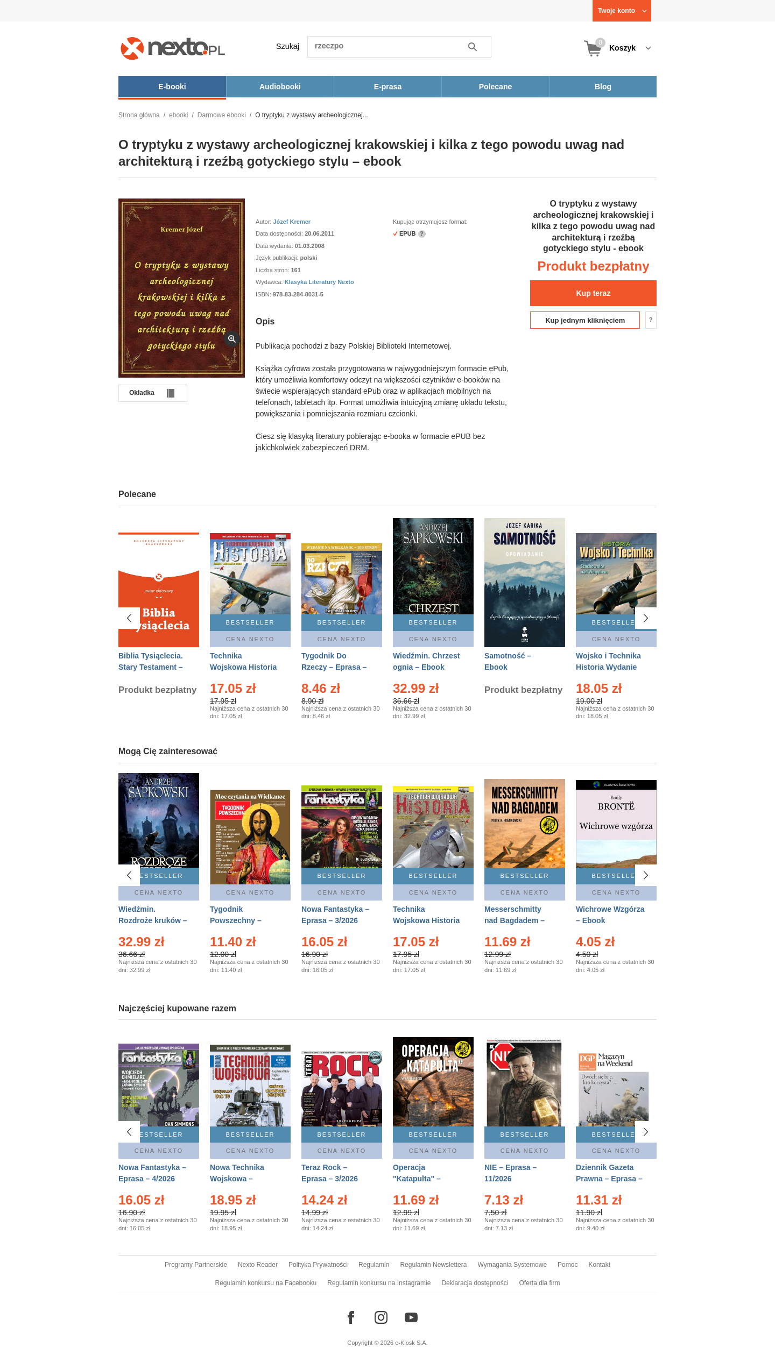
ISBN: (264, 294)
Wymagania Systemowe (512, 1264)
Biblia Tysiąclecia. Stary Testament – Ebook (150, 667)
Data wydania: (275, 246)
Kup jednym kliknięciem (585, 320)
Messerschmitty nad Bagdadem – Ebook (514, 920)
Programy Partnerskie (196, 1264)
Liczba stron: (273, 270)
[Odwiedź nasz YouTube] (411, 1317)
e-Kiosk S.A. (411, 1342)
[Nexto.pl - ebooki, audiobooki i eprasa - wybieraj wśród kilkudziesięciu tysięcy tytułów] (173, 48)
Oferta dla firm (539, 1283)
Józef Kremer (292, 221)
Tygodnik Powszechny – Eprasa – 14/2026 (240, 920)
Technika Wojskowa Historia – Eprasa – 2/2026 (243, 667)
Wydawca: (270, 282)
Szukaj (287, 46)
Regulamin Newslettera (433, 1264)
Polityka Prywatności (318, 1264)
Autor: (264, 221)
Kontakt (599, 1264)
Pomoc (567, 1264)
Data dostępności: (280, 233)
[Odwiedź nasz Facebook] (351, 1317)
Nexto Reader (258, 1264)
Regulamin (373, 1264)
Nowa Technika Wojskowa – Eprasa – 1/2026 (238, 1173)
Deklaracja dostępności (474, 1283)
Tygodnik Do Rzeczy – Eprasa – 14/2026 (334, 667)
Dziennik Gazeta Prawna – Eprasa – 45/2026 (609, 1173)
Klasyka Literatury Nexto (319, 282)
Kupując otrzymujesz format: (430, 221)
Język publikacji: (278, 257)
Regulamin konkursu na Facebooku (266, 1283)
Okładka (141, 392)
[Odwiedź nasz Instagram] (381, 1317)
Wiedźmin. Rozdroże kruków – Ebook (152, 920)
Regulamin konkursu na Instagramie (379, 1283)
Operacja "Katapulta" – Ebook (417, 1173)
